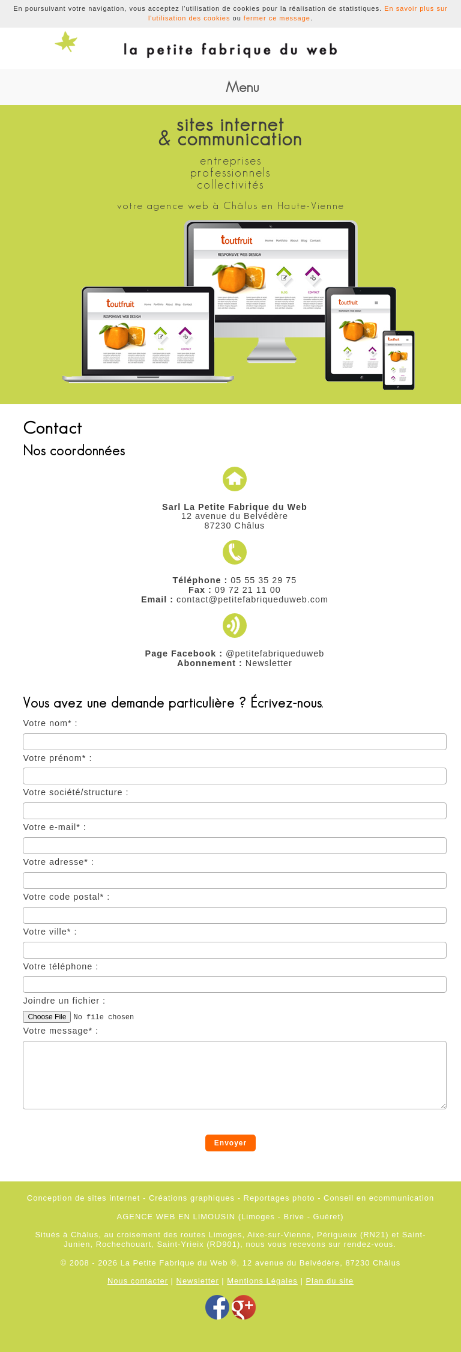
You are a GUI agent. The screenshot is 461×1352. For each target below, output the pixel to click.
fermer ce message (277, 18)
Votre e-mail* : (54, 827)
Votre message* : (60, 1030)
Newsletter (269, 663)
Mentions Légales (262, 1280)
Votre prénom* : (57, 758)
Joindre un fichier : (64, 1000)
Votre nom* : (50, 723)
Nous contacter (137, 1280)
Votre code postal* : (66, 897)
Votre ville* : (50, 931)
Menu (242, 87)
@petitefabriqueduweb (275, 653)
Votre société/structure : (75, 792)
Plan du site (330, 1280)
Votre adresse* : (58, 862)
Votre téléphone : (60, 966)
